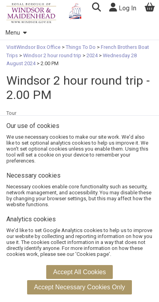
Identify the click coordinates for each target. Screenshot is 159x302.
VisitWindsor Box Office (34, 47)
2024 (92, 55)
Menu (16, 32)
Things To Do (81, 47)
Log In (122, 7)
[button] (96, 8)
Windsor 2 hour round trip (52, 55)
